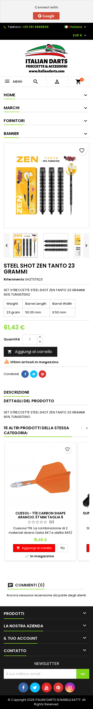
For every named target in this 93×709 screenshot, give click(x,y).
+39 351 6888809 (35, 27)
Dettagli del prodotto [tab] (29, 401)
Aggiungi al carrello (29, 351)
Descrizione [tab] (16, 392)
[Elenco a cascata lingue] (75, 27)
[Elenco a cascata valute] (80, 35)
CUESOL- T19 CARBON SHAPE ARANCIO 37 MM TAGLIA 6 (40, 515)
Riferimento (14, 279)
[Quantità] (29, 339)
